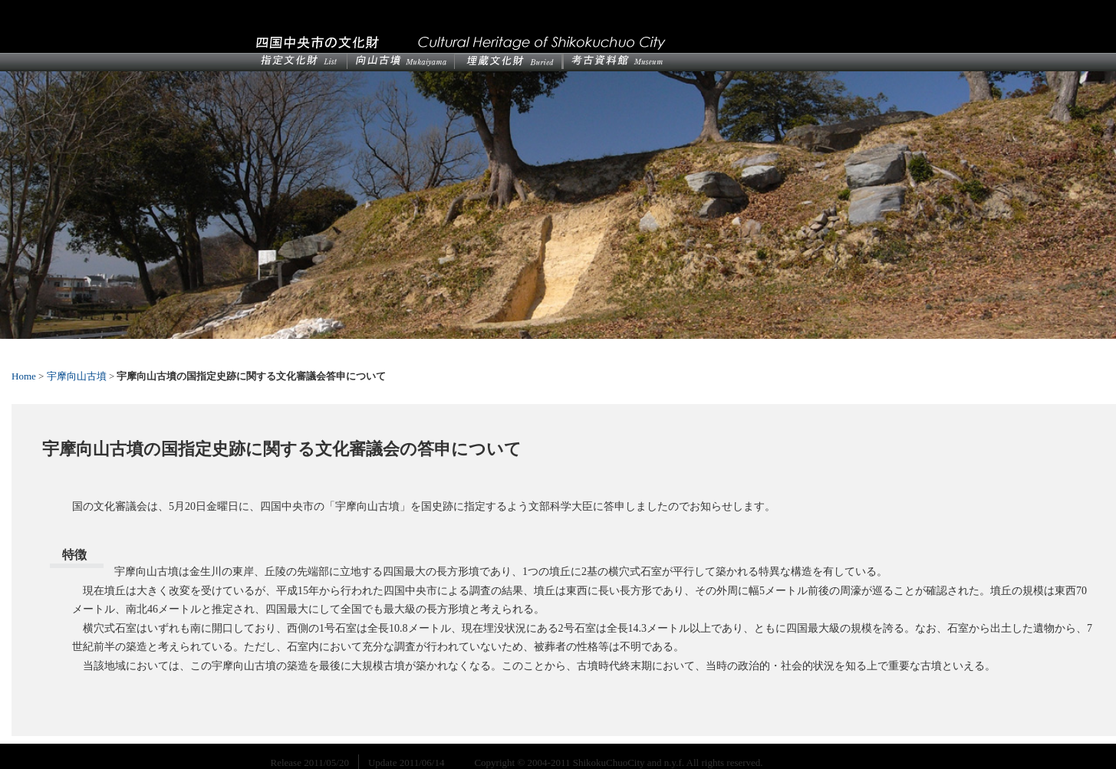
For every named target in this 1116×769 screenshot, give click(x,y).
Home (24, 376)
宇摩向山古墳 (77, 376)
